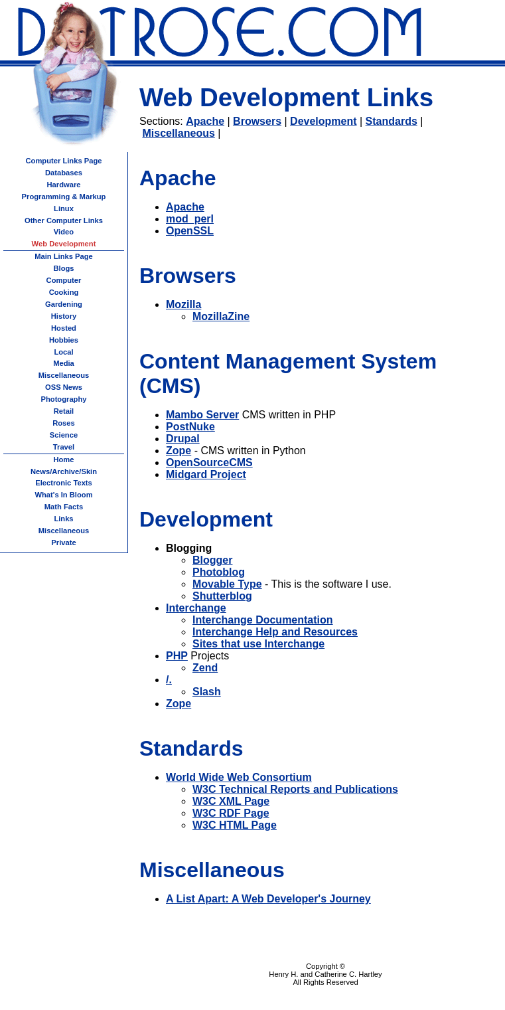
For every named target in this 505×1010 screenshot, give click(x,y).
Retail (64, 411)
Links (63, 519)
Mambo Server (202, 414)
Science (64, 435)
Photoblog (218, 572)
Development (323, 121)
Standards (391, 121)
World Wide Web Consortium (239, 777)
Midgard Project (206, 474)
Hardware (64, 185)
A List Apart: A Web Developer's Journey (268, 898)
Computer (64, 280)
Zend (205, 667)
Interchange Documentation (262, 620)
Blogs (63, 268)
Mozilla (183, 304)
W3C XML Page (230, 801)
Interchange (196, 608)
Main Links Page (64, 256)
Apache (205, 121)
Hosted (63, 328)
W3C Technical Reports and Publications (295, 789)
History (64, 316)
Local (63, 352)
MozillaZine (221, 316)
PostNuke (190, 426)
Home (63, 459)
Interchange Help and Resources (275, 631)
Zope (178, 450)
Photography (64, 399)
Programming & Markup (64, 197)
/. (169, 679)
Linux (64, 208)
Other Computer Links (64, 220)
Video (64, 232)
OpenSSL (190, 230)
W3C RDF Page (230, 813)
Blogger (212, 560)
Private (63, 543)
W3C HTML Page (234, 825)
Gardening (63, 304)
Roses (63, 423)
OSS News (63, 387)
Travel (63, 447)
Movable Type (227, 584)
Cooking (64, 292)
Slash (206, 691)
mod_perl (190, 218)
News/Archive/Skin (64, 471)
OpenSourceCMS (209, 462)
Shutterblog (222, 596)
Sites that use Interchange (258, 643)
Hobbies (63, 340)
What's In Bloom (63, 495)
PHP (177, 655)
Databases (63, 173)
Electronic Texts (63, 483)
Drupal (183, 438)
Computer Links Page (63, 161)
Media (63, 363)
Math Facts (63, 507)
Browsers (257, 121)
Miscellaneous (178, 133)
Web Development (64, 244)
